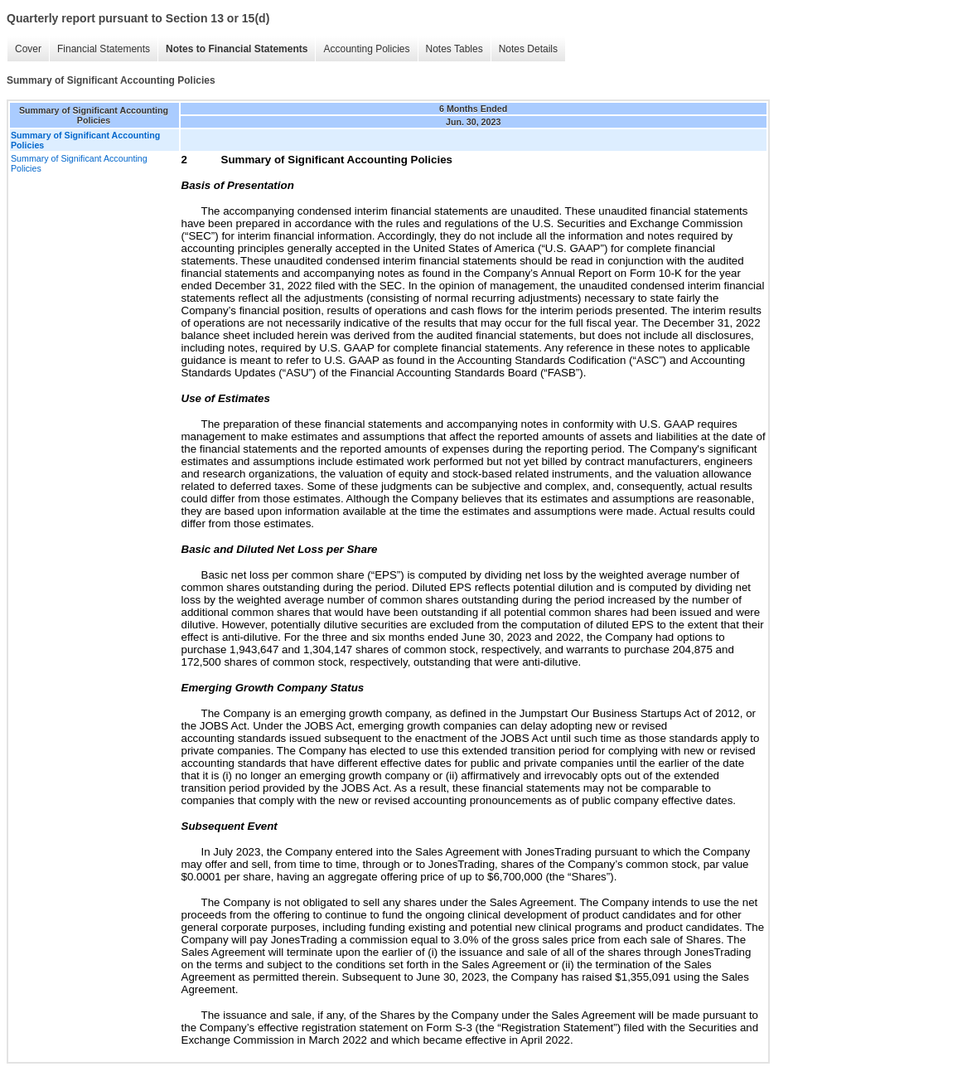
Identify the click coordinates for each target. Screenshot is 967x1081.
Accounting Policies (366, 49)
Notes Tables (454, 49)
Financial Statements (103, 49)
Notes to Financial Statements (236, 49)
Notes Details (528, 49)
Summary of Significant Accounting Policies (79, 163)
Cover (28, 49)
